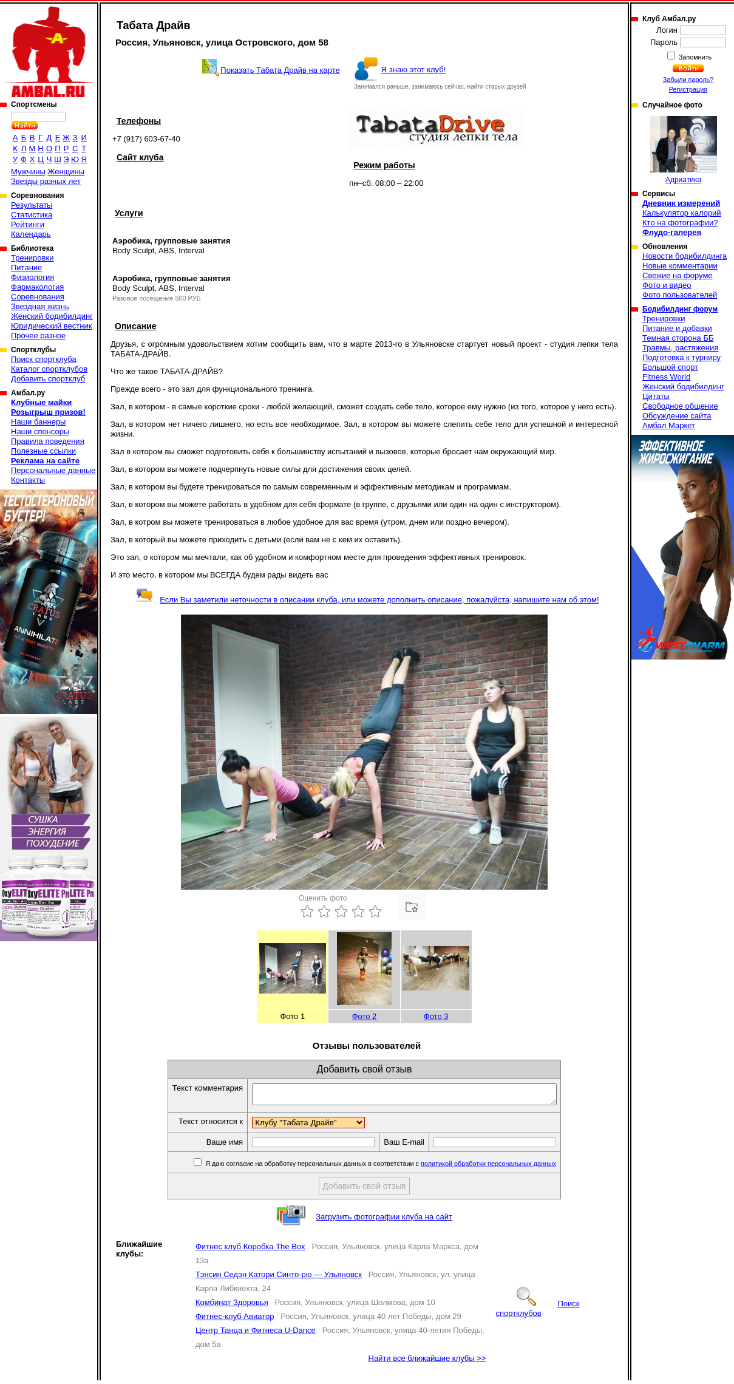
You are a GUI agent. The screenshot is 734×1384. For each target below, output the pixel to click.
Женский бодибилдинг (52, 316)
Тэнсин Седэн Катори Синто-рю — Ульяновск (278, 1278)
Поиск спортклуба (43, 359)
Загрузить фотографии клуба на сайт (384, 1220)
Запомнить (694, 57)
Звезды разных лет (46, 181)
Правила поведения (47, 441)
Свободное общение (680, 406)
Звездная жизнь (40, 306)
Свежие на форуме (677, 275)
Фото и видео (667, 285)
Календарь (31, 234)
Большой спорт (670, 367)
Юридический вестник (51, 325)
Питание (26, 267)
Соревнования (37, 296)
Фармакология (37, 286)
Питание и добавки (677, 328)
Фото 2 (364, 1016)
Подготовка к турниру (681, 357)
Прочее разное (38, 335)
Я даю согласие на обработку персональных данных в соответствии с (398, 1167)
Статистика (31, 214)
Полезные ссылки (43, 450)
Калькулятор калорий (681, 212)
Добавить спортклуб (48, 378)
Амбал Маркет (668, 425)
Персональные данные (53, 470)
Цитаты (656, 396)
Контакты (28, 480)
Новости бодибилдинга (684, 256)
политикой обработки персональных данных (506, 1167)
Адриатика (683, 150)
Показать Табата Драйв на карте (279, 70)
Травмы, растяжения (680, 347)
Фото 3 (436, 1016)
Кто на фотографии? (680, 222)
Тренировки (32, 257)
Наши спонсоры (40, 431)
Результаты (31, 205)
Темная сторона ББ (678, 338)
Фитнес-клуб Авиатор (234, 1319)
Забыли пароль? (688, 79)
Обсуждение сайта (676, 415)
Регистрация (688, 89)
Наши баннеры (38, 421)
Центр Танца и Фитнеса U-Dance (255, 1333)
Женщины (65, 171)
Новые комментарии (680, 265)
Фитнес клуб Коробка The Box (250, 1250)
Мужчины (28, 171)
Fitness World (666, 376)
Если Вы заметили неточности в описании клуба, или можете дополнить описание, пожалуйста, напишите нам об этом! (367, 599)
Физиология (32, 277)
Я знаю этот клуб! (413, 69)
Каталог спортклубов (49, 368)
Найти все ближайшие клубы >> (427, 1361)
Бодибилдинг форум (680, 309)
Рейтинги (27, 224)
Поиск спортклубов (537, 1312)
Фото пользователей (679, 294)
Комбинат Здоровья (231, 1306)
